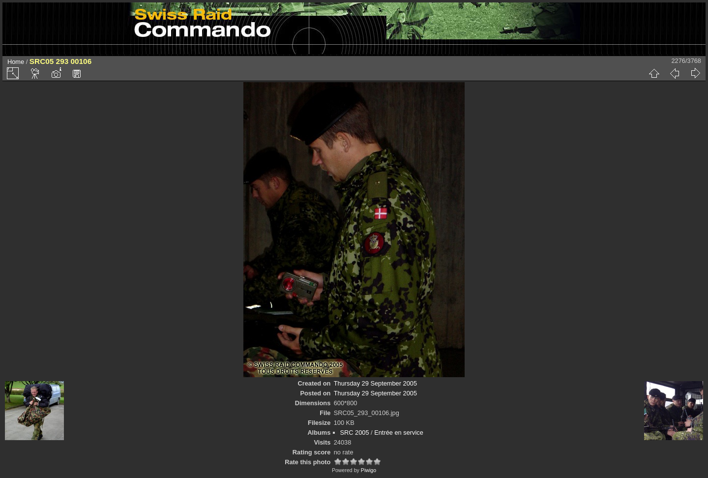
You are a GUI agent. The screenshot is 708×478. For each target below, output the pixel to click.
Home (15, 61)
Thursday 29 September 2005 (375, 383)
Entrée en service (398, 432)
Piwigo (368, 470)
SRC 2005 (354, 432)
